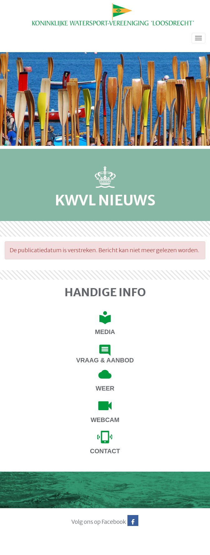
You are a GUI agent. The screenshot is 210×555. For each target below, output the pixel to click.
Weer (105, 388)
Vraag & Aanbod (105, 360)
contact (105, 451)
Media (105, 331)
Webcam (105, 419)
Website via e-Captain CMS (24, 548)
